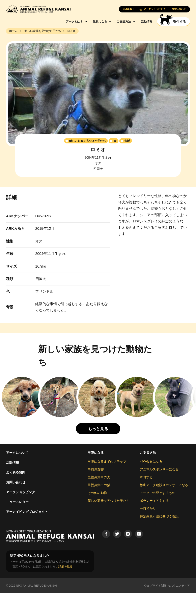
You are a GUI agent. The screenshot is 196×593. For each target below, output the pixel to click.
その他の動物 (97, 493)
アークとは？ (74, 21)
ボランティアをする (154, 500)
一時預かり (148, 508)
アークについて (17, 452)
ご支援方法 (124, 21)
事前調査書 (96, 469)
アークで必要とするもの (157, 493)
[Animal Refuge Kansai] (38, 9)
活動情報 (146, 21)
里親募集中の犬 (99, 477)
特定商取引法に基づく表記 (159, 516)
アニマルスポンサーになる (159, 469)
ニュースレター (17, 502)
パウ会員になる (151, 461)
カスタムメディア (178, 585)
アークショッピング (20, 492)
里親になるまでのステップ (107, 461)
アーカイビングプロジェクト (27, 511)
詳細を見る (65, 566)
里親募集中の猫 (99, 485)
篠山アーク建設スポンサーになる (164, 485)
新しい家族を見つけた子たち (109, 500)
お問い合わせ (15, 482)
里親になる (100, 21)
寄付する (146, 477)
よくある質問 (15, 472)
